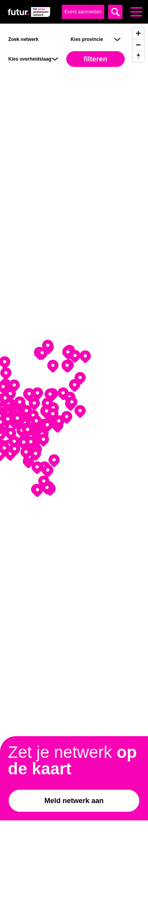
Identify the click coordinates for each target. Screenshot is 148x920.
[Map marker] (80, 378)
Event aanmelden (83, 12)
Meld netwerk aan (73, 801)
